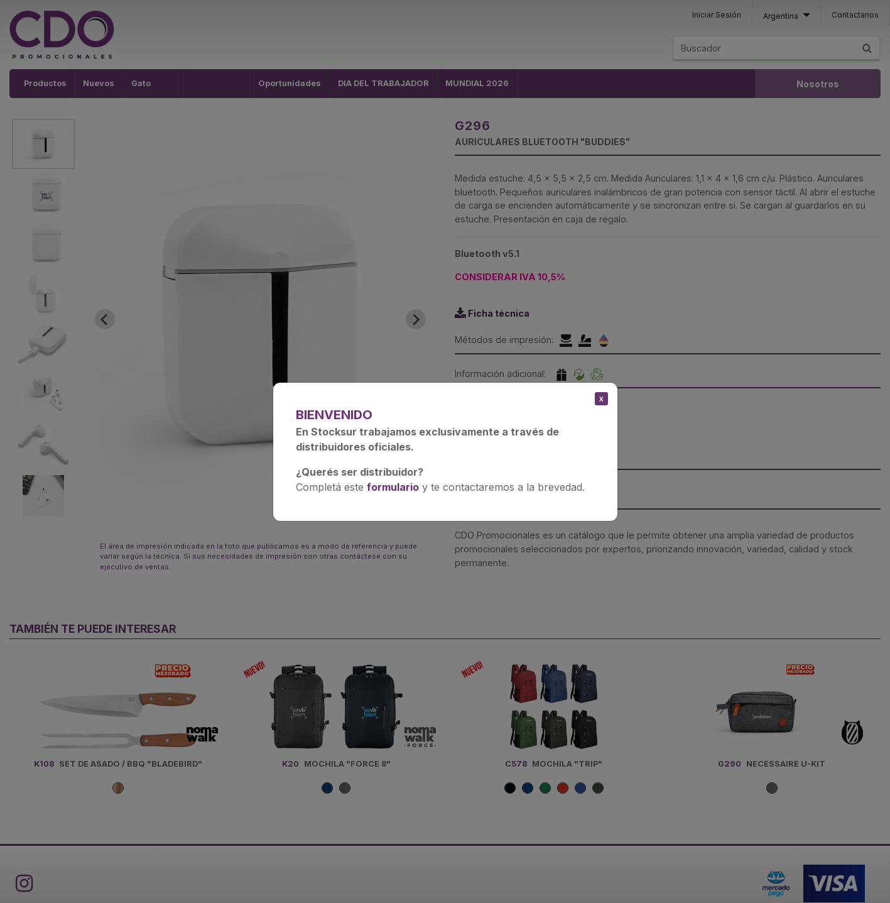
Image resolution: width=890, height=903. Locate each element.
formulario (393, 487)
